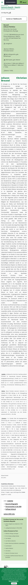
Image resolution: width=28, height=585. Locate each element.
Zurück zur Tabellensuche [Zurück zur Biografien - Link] (14, 19)
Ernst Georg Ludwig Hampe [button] (16, 130)
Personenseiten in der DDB (13, 506)
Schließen (14, 583)
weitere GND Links (9, 514)
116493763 (10, 501)
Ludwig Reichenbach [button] (15, 324)
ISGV (2, 2)
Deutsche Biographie (11, 504)
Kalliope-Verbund (10, 509)
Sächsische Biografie (7, 7)
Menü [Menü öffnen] (24, 2)
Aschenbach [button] (6, 166)
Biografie (17, 7)
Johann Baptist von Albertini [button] (15, 265)
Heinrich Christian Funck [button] (12, 275)
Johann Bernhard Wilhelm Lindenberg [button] (15, 139)
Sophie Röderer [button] (11, 189)
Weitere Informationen (13, 580)
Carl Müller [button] (7, 132)
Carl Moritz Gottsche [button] (12, 136)
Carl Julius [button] (6, 237)
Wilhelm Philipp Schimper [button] (10, 97)
